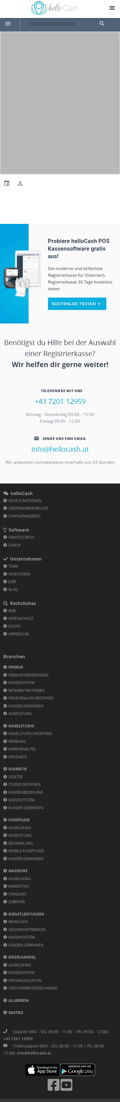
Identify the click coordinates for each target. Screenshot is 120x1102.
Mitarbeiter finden (26, 690)
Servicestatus (21, 537)
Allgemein (18, 1000)
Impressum (18, 634)
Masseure (17, 870)
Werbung (17, 741)
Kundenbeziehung (25, 792)
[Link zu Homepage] (55, 13)
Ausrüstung (20, 713)
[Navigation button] (112, 8)
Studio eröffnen (24, 784)
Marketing (18, 886)
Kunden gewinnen (25, 706)
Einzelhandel (22, 957)
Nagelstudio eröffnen (30, 733)
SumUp (14, 545)
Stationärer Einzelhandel (33, 988)
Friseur (15, 667)
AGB (11, 610)
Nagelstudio (21, 725)
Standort (17, 894)
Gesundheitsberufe (26, 929)
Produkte (17, 756)
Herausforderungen (28, 675)
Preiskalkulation (25, 980)
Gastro (15, 1012)
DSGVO (14, 626)
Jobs (12, 581)
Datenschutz (20, 618)
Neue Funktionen (24, 500)
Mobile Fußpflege (26, 850)
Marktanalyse (21, 749)
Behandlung (20, 843)
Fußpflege (19, 819)
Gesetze (15, 776)
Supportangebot (24, 516)
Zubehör (16, 901)
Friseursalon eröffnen (31, 698)
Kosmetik (17, 769)
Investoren (19, 574)
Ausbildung (19, 827)
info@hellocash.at (60, 449)
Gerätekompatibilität (28, 508)
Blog (13, 589)
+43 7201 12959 (60, 401)
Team (13, 566)
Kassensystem (21, 682)
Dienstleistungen (26, 914)
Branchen (18, 921)
